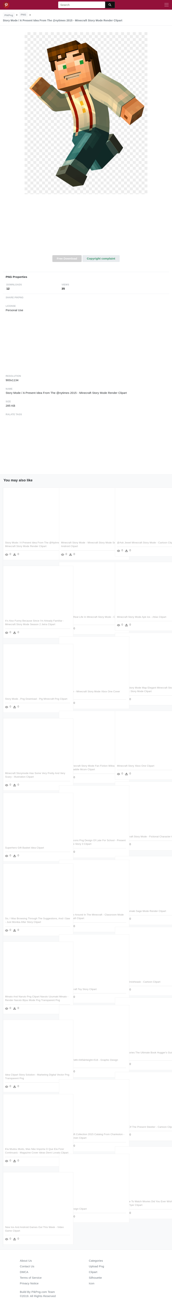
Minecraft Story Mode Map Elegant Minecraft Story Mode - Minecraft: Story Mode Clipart (139, 691)
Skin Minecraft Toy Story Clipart (79, 989)
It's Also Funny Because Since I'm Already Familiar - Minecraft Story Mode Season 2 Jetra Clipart (29, 624)
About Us (26, 1260)
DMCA (24, 1272)
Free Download (67, 258)
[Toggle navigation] (166, 5)
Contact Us (27, 1266)
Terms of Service (31, 1277)
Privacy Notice (29, 1283)
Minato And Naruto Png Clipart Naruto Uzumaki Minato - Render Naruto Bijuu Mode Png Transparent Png (27, 1000)
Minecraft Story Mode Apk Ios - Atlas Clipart (141, 617)
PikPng (9, 15)
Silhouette (95, 1277)
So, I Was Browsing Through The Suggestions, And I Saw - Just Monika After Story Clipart (29, 922)
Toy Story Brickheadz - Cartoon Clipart (138, 981)
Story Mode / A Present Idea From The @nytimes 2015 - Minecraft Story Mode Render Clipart (27, 546)
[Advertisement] (86, 226)
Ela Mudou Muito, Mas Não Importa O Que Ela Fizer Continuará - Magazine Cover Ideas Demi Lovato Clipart (29, 1153)
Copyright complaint (101, 258)
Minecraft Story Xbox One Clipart (135, 765)
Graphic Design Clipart (74, 1208)
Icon (91, 1283)
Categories (96, 1260)
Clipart (93, 1272)
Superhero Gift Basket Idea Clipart (24, 847)
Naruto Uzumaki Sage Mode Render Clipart (141, 911)
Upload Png (96, 1266)
